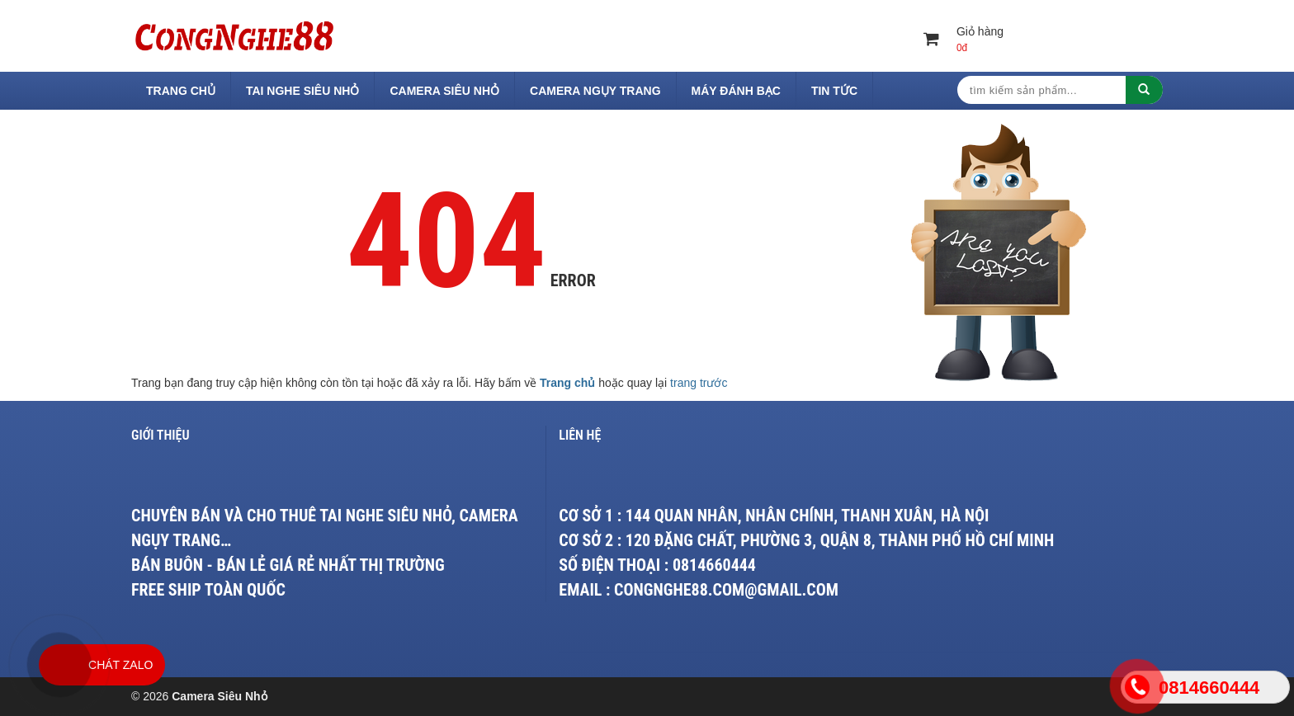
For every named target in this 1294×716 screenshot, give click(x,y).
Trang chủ (180, 90)
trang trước (698, 382)
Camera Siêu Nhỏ (444, 90)
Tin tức (834, 90)
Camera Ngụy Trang (595, 90)
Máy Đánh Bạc (736, 90)
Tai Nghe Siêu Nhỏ (303, 90)
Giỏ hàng (964, 40)
